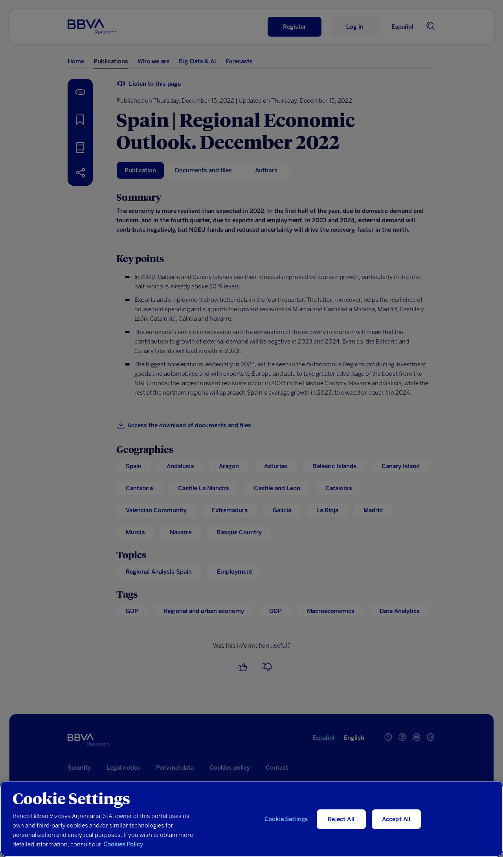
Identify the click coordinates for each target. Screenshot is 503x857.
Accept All (396, 819)
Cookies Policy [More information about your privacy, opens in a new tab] (123, 844)
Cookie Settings (286, 819)
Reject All (341, 819)
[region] (251, 819)
